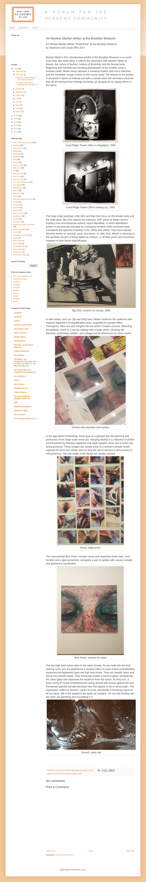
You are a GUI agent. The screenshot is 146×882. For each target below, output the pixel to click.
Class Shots (17, 249)
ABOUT (35, 28)
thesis (15, 238)
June (18, 102)
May (17, 105)
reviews (16, 205)
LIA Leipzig (17, 185)
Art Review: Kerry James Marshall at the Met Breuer (26, 84)
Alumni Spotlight (19, 229)
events (15, 219)
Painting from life (21, 388)
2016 (16, 69)
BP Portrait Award (19, 255)
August (18, 95)
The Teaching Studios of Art (25, 419)
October (19, 89)
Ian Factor (17, 222)
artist (15, 159)
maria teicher (18, 174)
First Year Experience (21, 182)
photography (18, 188)
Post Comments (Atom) (64, 855)
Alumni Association (20, 279)
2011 (16, 129)
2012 (16, 125)
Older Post (130, 851)
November (20, 75)
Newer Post (51, 851)
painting (16, 145)
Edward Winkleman (21, 351)
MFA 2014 (17, 168)
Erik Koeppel (19, 355)
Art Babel (17, 313)
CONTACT (23, 28)
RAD (16, 403)
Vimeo (15, 293)
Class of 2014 (18, 165)
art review (55, 773)
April (17, 108)
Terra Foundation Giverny (22, 199)
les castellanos (20, 376)
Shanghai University (20, 235)
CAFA (15, 232)
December (20, 71)
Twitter (15, 290)
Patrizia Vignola (20, 392)
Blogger (83, 870)
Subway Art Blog (20, 411)
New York (16, 176)
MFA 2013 (17, 193)
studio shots (17, 148)
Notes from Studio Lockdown (23, 225)
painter (15, 210)
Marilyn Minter (77, 773)
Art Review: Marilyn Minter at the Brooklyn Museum (26, 79)
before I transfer (20, 333)
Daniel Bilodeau (19, 246)
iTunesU (16, 299)
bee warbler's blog (21, 329)
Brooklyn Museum (65, 773)
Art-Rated (18, 317)
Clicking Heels (19, 341)
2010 (16, 132)
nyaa (15, 151)
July (17, 99)
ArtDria (17, 321)
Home (91, 851)
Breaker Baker (19, 337)
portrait (15, 162)
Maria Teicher (19, 384)
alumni (15, 191)
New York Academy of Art (22, 143)
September (20, 92)
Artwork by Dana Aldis (23, 325)
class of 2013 (18, 179)
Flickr (15, 302)
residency (16, 157)
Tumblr (15, 296)
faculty (15, 202)
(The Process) (19, 415)
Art (14, 171)
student (16, 154)
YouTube (16, 287)
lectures (16, 208)
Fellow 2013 (17, 252)
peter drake (17, 244)
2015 (16, 116)
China (15, 196)
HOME (12, 28)
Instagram (17, 285)
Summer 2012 (18, 213)
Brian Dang (17, 241)
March (18, 112)
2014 (16, 119)
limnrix (16, 380)
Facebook (17, 282)
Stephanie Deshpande (22, 407)
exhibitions (17, 216)
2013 (16, 122)
